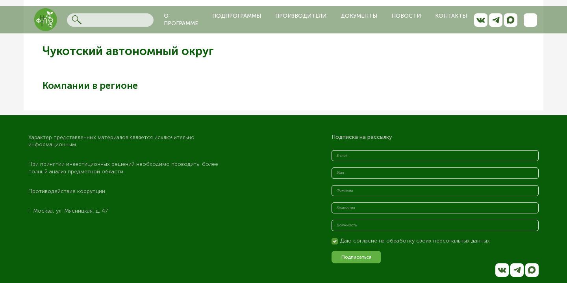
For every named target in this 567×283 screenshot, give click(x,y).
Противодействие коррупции (66, 191)
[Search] (110, 20)
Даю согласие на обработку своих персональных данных (415, 240)
